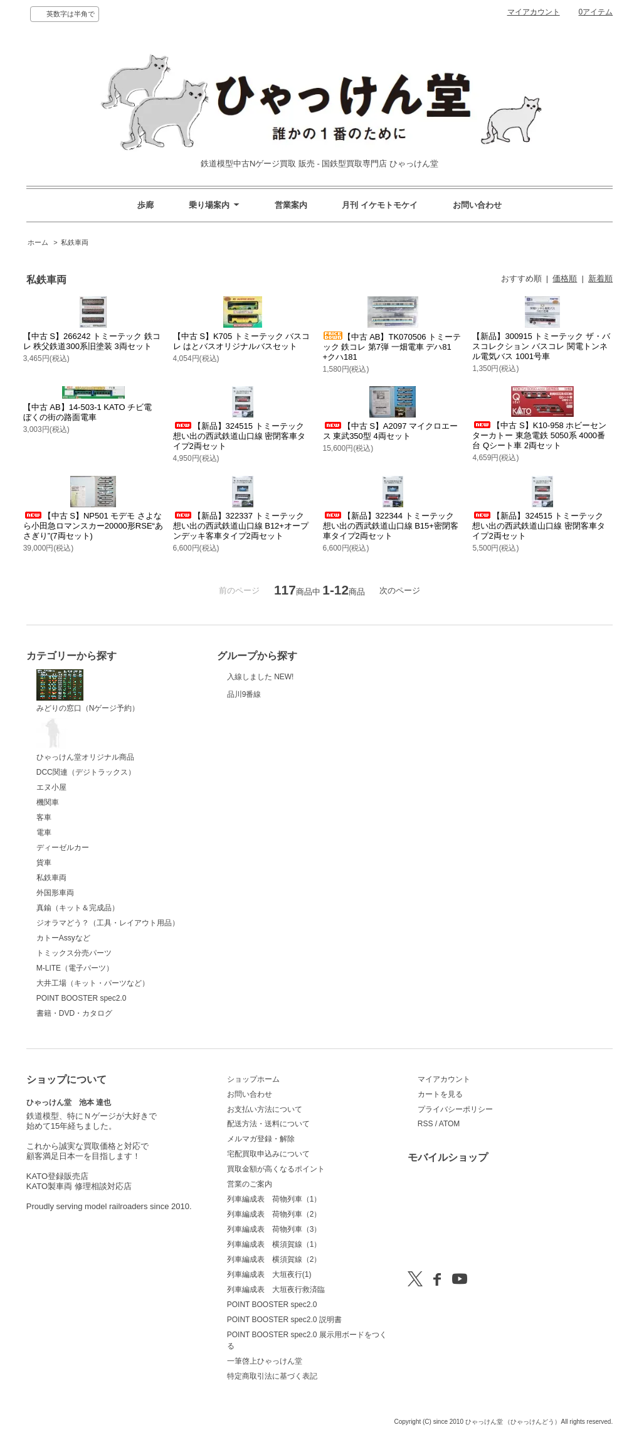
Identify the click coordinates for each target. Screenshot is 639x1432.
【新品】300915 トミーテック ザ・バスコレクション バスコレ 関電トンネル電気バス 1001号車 (541, 346)
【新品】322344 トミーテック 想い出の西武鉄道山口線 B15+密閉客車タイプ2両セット (390, 526)
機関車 (47, 802)
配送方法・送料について (268, 1123)
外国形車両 (55, 892)
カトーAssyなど (63, 938)
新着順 (600, 278)
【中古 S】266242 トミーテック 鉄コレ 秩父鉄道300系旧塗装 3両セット (92, 341)
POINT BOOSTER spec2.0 (81, 998)
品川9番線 (258, 718)
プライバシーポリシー (455, 1109)
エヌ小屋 (51, 787)
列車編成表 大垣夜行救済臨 (276, 1289)
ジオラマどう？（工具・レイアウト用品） (107, 922)
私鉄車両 (74, 242)
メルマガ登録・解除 (261, 1138)
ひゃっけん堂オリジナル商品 (85, 740)
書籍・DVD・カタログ (74, 1013)
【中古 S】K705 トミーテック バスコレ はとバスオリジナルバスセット (241, 341)
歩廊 (145, 205)
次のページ (399, 590)
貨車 (43, 862)
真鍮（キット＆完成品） (77, 907)
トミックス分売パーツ (74, 953)
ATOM (449, 1123)
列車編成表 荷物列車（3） (274, 1229)
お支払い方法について (264, 1109)
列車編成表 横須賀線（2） (274, 1259)
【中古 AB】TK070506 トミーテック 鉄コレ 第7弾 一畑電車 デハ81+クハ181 (392, 347)
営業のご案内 (249, 1184)
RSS (425, 1123)
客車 (43, 817)
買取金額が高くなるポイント (276, 1169)
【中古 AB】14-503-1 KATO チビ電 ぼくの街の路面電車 (91, 412)
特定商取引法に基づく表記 (272, 1376)
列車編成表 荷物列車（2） (274, 1214)
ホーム (38, 242)
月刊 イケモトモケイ (380, 205)
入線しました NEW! (260, 683)
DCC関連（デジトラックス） (85, 772)
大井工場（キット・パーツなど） (92, 983)
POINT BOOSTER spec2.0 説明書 (284, 1319)
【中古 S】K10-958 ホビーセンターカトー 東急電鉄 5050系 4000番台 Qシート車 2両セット (539, 435)
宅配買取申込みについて (268, 1153)
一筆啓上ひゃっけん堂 (264, 1361)
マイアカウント (533, 12)
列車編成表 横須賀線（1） (274, 1244)
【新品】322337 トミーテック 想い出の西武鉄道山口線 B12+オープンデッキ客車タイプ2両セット (241, 526)
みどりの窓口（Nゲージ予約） (88, 691)
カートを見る (440, 1094)
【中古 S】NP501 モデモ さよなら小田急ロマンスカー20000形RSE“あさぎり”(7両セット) (93, 526)
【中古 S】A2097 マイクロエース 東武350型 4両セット (390, 431)
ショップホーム (253, 1079)
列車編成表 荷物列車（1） (274, 1199)
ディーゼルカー (62, 847)
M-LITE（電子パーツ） (75, 968)
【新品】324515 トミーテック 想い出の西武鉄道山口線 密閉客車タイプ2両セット (239, 436)
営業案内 (291, 205)
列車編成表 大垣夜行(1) (269, 1274)
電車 (43, 832)
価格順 (564, 278)
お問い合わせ (477, 205)
